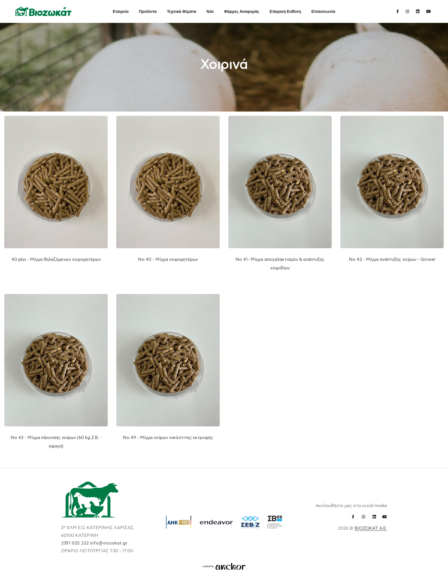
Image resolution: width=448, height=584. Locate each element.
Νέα (210, 11)
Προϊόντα (148, 11)
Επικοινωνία (323, 11)
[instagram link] (407, 11)
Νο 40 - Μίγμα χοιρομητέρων (168, 259)
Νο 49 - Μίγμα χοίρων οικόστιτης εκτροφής (168, 438)
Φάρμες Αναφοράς (241, 11)
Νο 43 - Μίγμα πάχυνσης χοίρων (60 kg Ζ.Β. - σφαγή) (56, 442)
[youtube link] (428, 11)
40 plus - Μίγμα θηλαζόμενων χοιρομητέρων (56, 259)
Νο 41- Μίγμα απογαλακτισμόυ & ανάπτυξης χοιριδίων (280, 263)
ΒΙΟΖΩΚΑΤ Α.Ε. (371, 528)
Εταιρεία (121, 11)
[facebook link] (397, 11)
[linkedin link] (417, 11)
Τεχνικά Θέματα (181, 11)
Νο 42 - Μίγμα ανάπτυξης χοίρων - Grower (392, 259)
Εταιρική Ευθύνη (285, 11)
